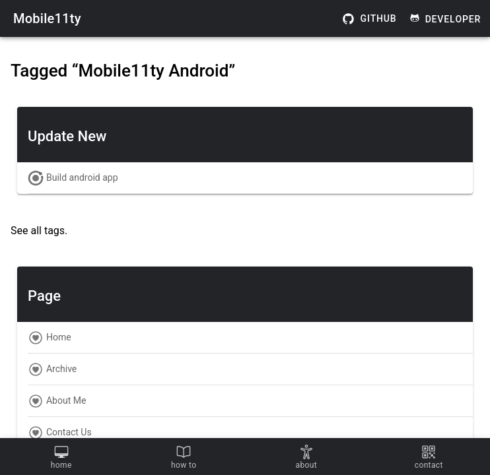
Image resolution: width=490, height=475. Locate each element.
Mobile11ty (47, 18)
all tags (47, 230)
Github (369, 19)
